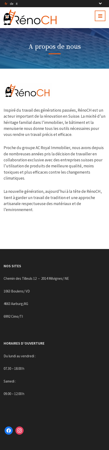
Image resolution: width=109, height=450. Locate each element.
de (11, 4)
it (17, 4)
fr (6, 4)
